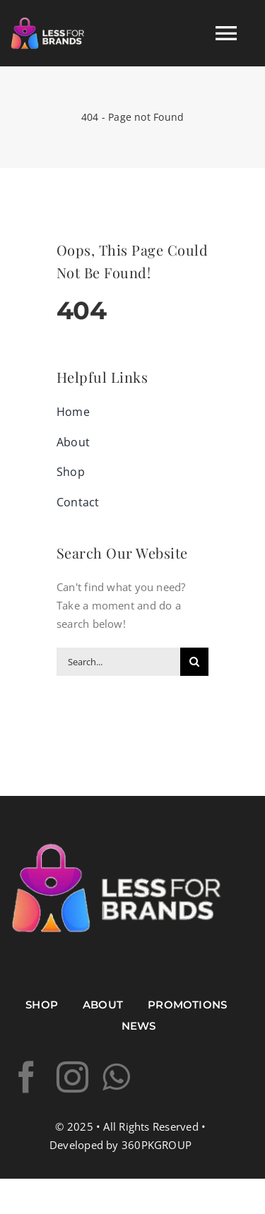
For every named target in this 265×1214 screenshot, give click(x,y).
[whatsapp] (116, 1077)
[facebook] (26, 1077)
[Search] (194, 662)
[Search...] (118, 662)
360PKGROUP (157, 1145)
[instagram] (72, 1077)
